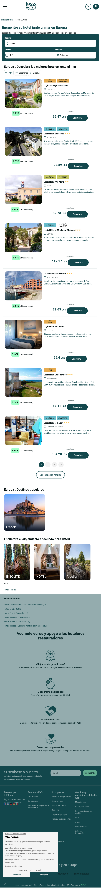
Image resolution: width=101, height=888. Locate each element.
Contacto (55, 810)
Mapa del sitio (81, 827)
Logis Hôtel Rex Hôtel (54, 326)
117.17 (60, 261)
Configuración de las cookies (83, 812)
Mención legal (80, 802)
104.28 (60, 454)
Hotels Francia (10, 590)
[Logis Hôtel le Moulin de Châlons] (23, 237)
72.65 (60, 309)
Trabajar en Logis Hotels (61, 819)
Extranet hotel (57, 801)
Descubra (77, 118)
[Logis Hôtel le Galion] (23, 430)
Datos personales (82, 806)
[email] (65, 773)
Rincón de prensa (59, 805)
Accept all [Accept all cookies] (44, 875)
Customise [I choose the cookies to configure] (16, 875)
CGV (77, 818)
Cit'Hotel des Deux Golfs (58, 273)
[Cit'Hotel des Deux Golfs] (23, 285)
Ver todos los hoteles (50, 474)
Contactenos (33, 801)
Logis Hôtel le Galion (56, 423)
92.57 (60, 116)
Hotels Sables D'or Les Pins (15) (17, 617)
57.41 (60, 406)
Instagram (56, 841)
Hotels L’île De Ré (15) (13, 609)
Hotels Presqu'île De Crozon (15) (17, 622)
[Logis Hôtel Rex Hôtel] (23, 334)
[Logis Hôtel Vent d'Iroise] (23, 382)
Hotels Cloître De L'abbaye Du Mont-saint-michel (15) (25, 626)
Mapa (8, 73)
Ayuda (77, 822)
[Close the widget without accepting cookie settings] (15, 833)
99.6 (60, 357)
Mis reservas (33, 796)
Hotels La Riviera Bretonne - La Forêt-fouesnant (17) (25, 605)
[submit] (90, 773)
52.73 (60, 213)
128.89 (60, 165)
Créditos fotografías (79, 832)
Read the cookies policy (13, 866)
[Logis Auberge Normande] (23, 93)
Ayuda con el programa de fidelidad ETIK (38, 806)
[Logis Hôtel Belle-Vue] (23, 141)
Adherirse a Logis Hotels (61, 796)
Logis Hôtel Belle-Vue (57, 133)
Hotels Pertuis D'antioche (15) (16, 613)
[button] (5, 883)
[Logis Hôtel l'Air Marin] (23, 189)
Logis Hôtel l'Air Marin (56, 182)
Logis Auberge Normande (56, 85)
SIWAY (83, 885)
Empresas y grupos (59, 814)
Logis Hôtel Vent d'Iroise (58, 374)
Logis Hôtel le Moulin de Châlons (62, 230)
